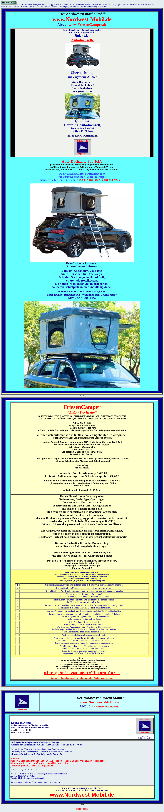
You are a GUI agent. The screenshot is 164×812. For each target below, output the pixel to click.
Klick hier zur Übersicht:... (100, 180)
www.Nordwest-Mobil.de (82, 795)
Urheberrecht (82, 141)
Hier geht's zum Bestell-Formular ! (82, 673)
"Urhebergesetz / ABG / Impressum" (32, 765)
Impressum (82, 153)
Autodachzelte (82, 40)
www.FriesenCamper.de (88, 24)
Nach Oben (82, 809)
